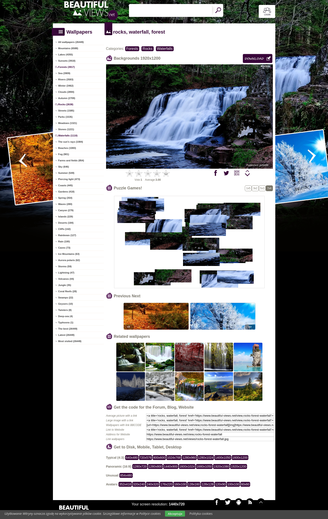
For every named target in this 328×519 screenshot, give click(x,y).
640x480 (132, 457)
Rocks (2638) (65, 104)
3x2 (255, 188)
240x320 (153, 484)
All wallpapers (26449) (71, 42)
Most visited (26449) (70, 341)
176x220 (166, 484)
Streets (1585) (66, 110)
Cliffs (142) (64, 229)
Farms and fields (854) (71, 160)
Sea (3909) (64, 73)
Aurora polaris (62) (69, 260)
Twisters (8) (65, 310)
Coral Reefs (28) (67, 291)
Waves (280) (65, 204)
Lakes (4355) (65, 54)
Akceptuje (175, 514)
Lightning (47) (66, 272)
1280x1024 (205, 457)
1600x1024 (187, 466)
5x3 (262, 188)
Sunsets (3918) (67, 60)
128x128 (207, 484)
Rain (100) (64, 241)
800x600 (159, 457)
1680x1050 (204, 466)
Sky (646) (63, 166)
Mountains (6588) (68, 48)
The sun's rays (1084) (70, 141)
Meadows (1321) (67, 123)
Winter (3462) (66, 85)
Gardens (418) (66, 191)
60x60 (245, 484)
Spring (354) (65, 198)
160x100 (180, 484)
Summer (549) (66, 173)
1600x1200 (240, 457)
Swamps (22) (65, 297)
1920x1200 (238, 466)
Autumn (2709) (66, 98)
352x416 (125, 484)
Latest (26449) (66, 335)
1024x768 (174, 457)
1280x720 (140, 466)
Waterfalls (165, 49)
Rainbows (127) (67, 235)
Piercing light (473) (69, 179)
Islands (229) (65, 216)
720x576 (146, 457)
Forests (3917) (66, 67)
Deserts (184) (66, 222)
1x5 (248, 188)
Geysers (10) (65, 303)
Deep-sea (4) (65, 316)
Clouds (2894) (66, 92)
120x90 (220, 484)
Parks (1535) (65, 117)
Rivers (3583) (66, 79)
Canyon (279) (66, 210)
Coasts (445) (65, 185)
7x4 (269, 188)
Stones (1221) (66, 129)
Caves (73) (64, 247)
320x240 (139, 484)
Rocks (147, 49)
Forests (132, 49)
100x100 (233, 484)
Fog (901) (63, 154)
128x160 (194, 484)
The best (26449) (67, 328)
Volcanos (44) (66, 279)
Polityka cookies (201, 513)
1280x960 (189, 457)
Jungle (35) (64, 285)
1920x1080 (221, 466)
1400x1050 (222, 457)
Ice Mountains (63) (69, 254)
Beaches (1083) (67, 148)
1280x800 (155, 466)
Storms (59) (65, 266)
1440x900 (171, 466)
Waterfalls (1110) (68, 135)
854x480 (126, 475)
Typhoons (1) (65, 322)
